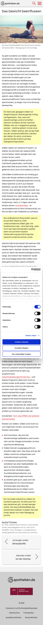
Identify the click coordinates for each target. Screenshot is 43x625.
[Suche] (34, 3)
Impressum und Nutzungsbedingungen (22, 608)
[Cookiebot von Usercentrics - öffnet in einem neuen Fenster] (31, 269)
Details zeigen (30, 335)
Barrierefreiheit (31, 617)
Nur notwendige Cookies (21, 354)
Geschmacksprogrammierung (16, 377)
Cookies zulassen (21, 342)
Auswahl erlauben (21, 348)
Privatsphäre (28, 613)
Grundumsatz (21, 205)
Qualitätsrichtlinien (13, 617)
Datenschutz (14, 613)
